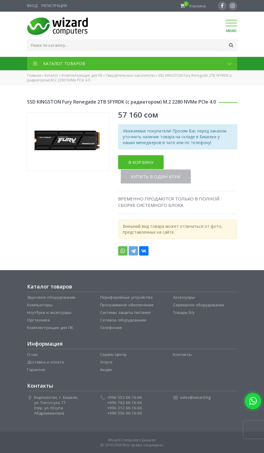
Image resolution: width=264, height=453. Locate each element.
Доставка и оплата (45, 361)
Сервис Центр (113, 354)
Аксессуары (184, 297)
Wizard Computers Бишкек (132, 439)
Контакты (182, 354)
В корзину (140, 162)
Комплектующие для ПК (82, 75)
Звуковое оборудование (51, 297)
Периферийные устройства (126, 297)
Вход (32, 5)
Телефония (111, 327)
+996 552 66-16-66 (124, 397)
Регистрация (54, 5)
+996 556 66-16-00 (124, 412)
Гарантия (36, 369)
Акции (106, 369)
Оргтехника (38, 319)
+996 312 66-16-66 (124, 407)
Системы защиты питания (125, 312)
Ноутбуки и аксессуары (49, 312)
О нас (32, 354)
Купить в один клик (156, 176)
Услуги (106, 361)
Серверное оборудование (198, 304)
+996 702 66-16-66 (124, 402)
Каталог (51, 75)
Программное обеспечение (127, 304)
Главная (34, 75)
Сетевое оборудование (123, 319)
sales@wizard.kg (195, 397)
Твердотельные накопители (130, 75)
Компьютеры (40, 304)
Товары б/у (184, 312)
